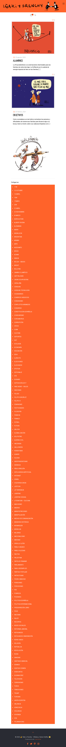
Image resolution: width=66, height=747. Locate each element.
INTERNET (17, 476)
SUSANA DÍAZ (18, 675)
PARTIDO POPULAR (20, 572)
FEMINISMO (18, 404)
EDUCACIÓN (18, 351)
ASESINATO (18, 247)
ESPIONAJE (18, 372)
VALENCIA (17, 704)
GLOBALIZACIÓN (19, 433)
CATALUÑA (17, 283)
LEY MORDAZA (19, 490)
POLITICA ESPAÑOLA (21, 600)
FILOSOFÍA (17, 411)
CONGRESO (18, 308)
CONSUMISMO (19, 315)
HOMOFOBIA (18, 451)
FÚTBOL (16, 422)
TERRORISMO (18, 682)
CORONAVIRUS (19, 319)
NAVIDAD (17, 540)
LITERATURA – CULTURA (22, 501)
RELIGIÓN (17, 643)
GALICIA (17, 429)
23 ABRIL (17, 208)
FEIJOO (16, 394)
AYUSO (16, 251)
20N (15, 205)
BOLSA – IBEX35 (19, 262)
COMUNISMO (18, 301)
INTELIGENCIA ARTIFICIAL (22, 472)
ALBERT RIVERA (19, 222)
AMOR (16, 230)
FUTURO (17, 426)
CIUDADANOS (18, 294)
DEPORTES (17, 337)
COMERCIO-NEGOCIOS (21, 297)
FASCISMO (17, 390)
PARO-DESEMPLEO (20, 568)
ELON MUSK (18, 365)
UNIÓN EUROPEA (19, 700)
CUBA (16, 329)
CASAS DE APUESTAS (21, 279)
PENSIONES (18, 583)
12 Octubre (18, 190)
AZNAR (16, 255)
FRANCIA (17, 415)
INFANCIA (17, 465)
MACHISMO (18, 504)
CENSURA (17, 287)
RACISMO (17, 615)
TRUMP (16, 693)
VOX (15, 718)
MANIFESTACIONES (20, 511)
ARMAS (16, 240)
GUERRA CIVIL (18, 440)
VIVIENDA (17, 714)
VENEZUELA (18, 707)
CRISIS (16, 326)
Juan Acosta (38, 739)
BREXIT (16, 265)
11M (15, 187)
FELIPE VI (17, 401)
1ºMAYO (17, 201)
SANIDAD (17, 657)
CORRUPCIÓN (18, 322)
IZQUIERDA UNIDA (20, 483)
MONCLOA (17, 529)
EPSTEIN (17, 369)
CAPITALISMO (19, 276)
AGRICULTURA (18, 219)
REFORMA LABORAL (20, 629)
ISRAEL (16, 479)
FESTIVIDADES (19, 408)
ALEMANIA (17, 226)
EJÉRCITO (17, 358)
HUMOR (16, 454)
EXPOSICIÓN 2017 (20, 383)
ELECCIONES (18, 361)
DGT (15, 340)
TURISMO (17, 697)
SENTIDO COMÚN (20, 668)
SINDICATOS (18, 672)
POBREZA (17, 593)
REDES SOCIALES (20, 625)
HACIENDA (17, 443)
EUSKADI (17, 379)
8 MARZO (17, 215)
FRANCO (17, 419)
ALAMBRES (18, 61)
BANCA (16, 258)
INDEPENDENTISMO (21, 461)
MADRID (17, 508)
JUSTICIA (17, 486)
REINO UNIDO (18, 640)
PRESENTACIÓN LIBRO (21, 607)
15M (15, 197)
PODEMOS (17, 597)
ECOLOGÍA (17, 344)
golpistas (18, 436)
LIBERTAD (17, 493)
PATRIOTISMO (19, 575)
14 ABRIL (17, 194)
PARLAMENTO (19, 565)
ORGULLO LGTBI (19, 543)
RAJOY (16, 618)
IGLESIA (16, 458)
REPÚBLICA (18, 647)
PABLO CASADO (19, 547)
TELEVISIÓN (18, 679)
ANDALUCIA (18, 233)
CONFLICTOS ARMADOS (22, 304)
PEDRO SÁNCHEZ (20, 579)
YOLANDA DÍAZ (19, 722)
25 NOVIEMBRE (19, 212)
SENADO (17, 665)
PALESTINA (18, 558)
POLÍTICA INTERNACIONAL (23, 604)
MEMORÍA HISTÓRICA (21, 522)
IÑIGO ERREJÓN (19, 468)
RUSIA (16, 654)
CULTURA (17, 333)
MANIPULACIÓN (19, 515)
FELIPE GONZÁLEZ (20, 397)
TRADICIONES (18, 690)
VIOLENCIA (17, 711)
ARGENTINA (18, 237)
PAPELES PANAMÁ (20, 561)
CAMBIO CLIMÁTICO (20, 272)
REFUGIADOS (18, 632)
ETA (15, 376)
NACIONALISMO (19, 536)
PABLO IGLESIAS (19, 550)
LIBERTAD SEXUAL (20, 497)
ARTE (16, 244)
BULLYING (17, 269)
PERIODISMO (18, 586)
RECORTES (17, 622)
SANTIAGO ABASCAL (21, 661)
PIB (15, 590)
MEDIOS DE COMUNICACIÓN (23, 518)
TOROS (16, 686)
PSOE (16, 611)
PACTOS (17, 554)
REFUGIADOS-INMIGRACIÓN (23, 636)
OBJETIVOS (18, 115)
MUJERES (17, 533)
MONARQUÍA (18, 525)
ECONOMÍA (18, 347)
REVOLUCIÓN (18, 650)
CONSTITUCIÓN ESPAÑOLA (23, 312)
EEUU (16, 354)
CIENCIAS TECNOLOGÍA (21, 290)
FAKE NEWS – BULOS (21, 386)
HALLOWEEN (18, 447)
